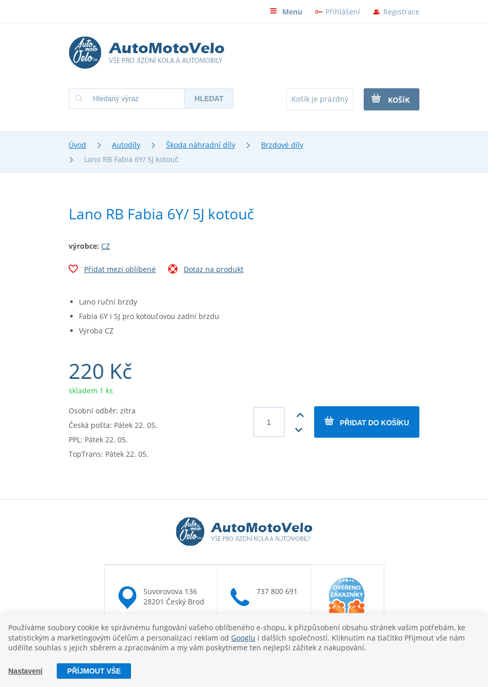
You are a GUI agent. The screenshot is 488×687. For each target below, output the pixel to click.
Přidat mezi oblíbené (112, 270)
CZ (105, 246)
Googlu (243, 638)
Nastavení (25, 671)
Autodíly (126, 145)
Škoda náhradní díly (200, 145)
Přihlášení (343, 12)
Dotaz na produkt (205, 270)
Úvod (77, 145)
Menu (286, 12)
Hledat (208, 98)
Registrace (401, 12)
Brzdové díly (282, 145)
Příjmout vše (94, 671)
